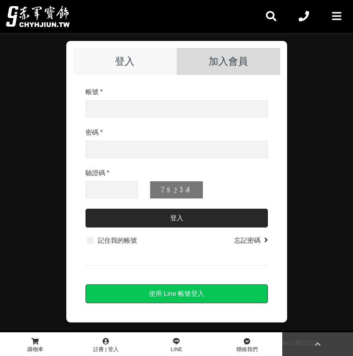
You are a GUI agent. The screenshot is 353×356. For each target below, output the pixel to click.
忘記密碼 (251, 240)
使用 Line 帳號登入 (176, 293)
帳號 (94, 91)
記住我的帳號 (112, 240)
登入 (125, 61)
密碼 (94, 132)
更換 (229, 189)
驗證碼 (97, 172)
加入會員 (228, 61)
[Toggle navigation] (336, 16)
